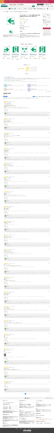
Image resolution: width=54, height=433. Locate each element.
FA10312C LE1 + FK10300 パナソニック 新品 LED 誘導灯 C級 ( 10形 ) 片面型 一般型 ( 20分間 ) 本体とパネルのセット (18, 108)
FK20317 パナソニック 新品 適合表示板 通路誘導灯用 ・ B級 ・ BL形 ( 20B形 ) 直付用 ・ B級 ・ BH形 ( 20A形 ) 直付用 (18, 281)
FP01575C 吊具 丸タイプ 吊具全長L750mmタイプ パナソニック (12, 224)
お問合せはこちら (43, 419)
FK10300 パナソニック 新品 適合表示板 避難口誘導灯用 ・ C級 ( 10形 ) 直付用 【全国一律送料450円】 (16, 181)
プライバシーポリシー (37, 428)
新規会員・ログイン (40, 4)
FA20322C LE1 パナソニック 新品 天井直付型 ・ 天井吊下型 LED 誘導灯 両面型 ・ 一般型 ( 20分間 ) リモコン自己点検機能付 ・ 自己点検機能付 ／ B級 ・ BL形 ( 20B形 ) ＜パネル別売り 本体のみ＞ (26, 310)
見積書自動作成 (47, 4)
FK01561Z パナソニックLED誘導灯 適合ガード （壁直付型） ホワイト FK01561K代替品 (15, 166)
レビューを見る (26, 19)
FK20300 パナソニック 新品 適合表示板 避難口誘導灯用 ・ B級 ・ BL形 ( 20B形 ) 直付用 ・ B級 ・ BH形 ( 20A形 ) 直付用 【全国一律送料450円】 (21, 338)
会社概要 (17, 428)
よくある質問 (39, 423)
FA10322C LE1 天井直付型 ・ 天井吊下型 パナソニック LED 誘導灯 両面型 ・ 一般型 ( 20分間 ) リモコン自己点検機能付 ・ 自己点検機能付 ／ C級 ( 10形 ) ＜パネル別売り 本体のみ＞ (25, 296)
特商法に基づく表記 (30, 428)
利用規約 (25, 428)
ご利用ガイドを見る (48, 398)
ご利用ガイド (47, 423)
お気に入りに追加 (46, 30)
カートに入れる (46, 28)
